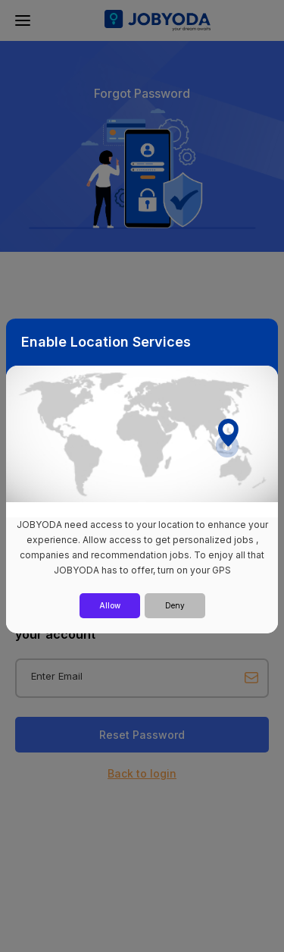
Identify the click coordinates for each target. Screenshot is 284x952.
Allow (109, 605)
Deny (175, 605)
